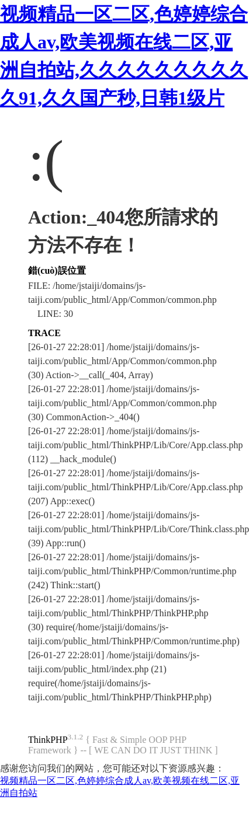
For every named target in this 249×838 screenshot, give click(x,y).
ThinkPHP (48, 740)
